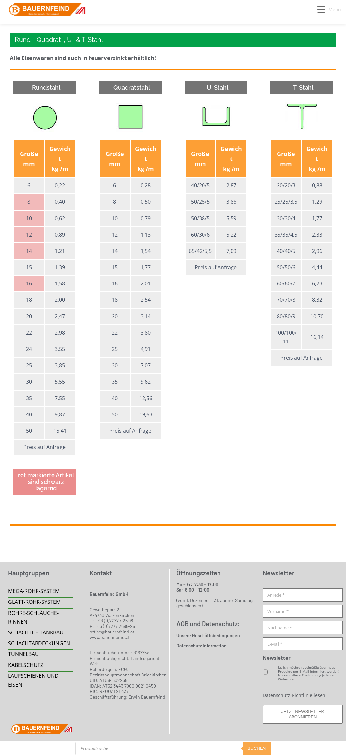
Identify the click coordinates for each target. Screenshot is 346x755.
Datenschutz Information (201, 645)
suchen (257, 748)
